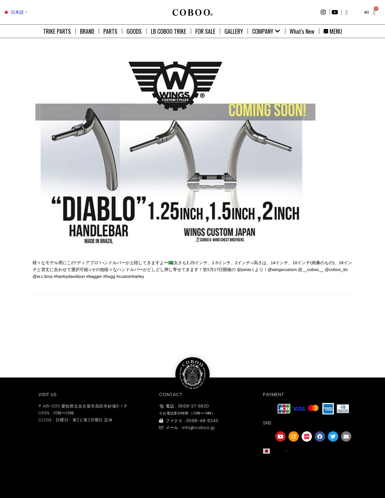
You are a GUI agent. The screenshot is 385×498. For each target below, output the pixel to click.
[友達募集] (313, 467)
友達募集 (313, 479)
